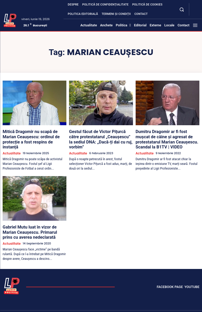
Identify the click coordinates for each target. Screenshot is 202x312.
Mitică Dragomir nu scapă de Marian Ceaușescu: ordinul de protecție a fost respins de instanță (34, 135)
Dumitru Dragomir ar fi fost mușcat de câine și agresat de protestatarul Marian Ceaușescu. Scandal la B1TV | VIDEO (167, 137)
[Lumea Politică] (10, 20)
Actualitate (11, 146)
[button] (181, 9)
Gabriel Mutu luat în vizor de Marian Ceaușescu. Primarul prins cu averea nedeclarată (33, 223)
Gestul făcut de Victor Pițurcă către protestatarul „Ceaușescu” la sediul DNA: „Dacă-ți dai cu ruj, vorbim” (98, 135)
